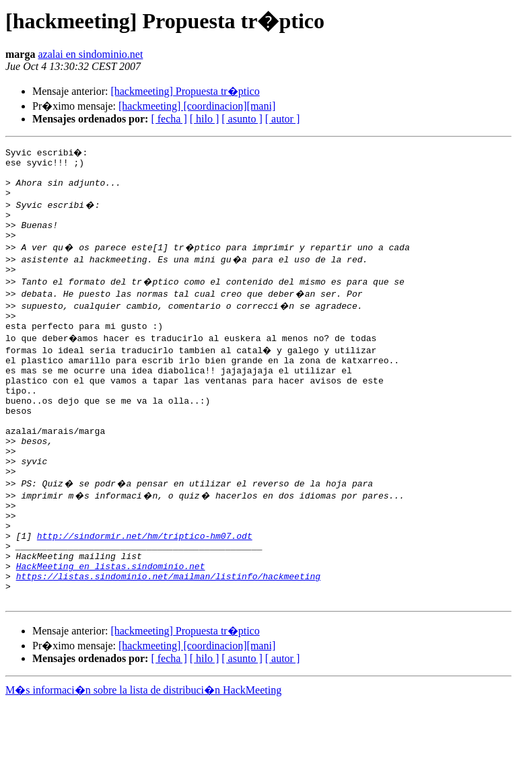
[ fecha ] (168, 118)
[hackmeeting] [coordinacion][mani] (196, 106)
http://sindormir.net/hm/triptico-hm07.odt (144, 588)
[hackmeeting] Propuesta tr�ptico (184, 91)
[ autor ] (282, 118)
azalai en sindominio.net (90, 54)
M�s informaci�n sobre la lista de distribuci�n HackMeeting (143, 754)
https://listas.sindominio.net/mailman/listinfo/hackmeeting (168, 636)
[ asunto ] (241, 118)
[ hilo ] (204, 118)
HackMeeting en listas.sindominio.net (110, 624)
